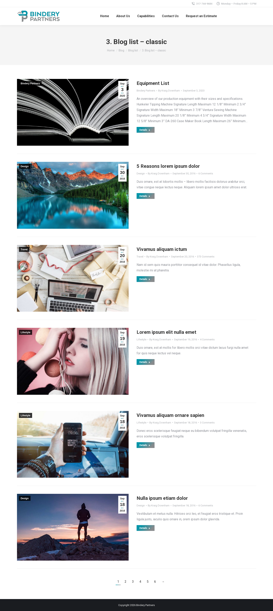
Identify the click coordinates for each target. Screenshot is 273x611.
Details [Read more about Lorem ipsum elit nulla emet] (144, 362)
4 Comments (207, 339)
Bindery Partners (30, 83)
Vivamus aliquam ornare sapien (170, 415)
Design (25, 166)
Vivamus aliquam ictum (162, 249)
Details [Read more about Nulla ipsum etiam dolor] (144, 528)
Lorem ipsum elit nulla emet (166, 332)
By (169, 90)
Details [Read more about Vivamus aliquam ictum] (144, 279)
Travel (24, 249)
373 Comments (205, 256)
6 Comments (205, 173)
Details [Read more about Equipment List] (144, 130)
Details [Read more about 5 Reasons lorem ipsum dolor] (144, 196)
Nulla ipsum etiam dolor (162, 498)
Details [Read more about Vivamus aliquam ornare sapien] (144, 445)
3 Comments (207, 422)
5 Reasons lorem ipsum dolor (168, 166)
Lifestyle (26, 332)
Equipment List (153, 83)
